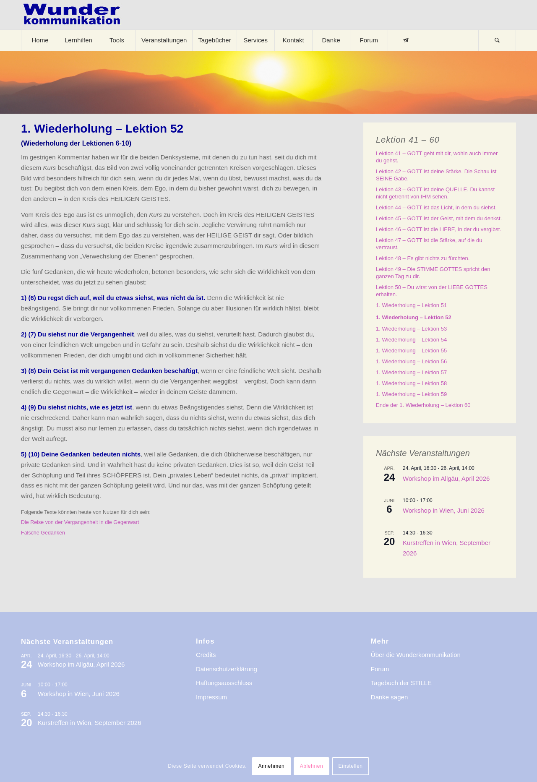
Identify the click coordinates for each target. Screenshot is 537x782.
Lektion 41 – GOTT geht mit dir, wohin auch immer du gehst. (437, 157)
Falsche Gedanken (43, 533)
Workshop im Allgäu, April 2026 (446, 478)
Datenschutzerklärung (226, 669)
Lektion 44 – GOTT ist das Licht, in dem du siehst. (436, 207)
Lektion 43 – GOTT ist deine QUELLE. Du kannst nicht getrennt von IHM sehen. (435, 193)
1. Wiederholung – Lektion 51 (411, 305)
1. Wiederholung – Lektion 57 (411, 372)
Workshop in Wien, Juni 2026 (444, 510)
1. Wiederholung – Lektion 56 (411, 361)
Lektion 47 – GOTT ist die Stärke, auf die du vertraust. (429, 243)
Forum (380, 669)
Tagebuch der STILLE (401, 682)
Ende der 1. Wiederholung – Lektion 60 (423, 405)
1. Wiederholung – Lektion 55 (411, 350)
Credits (206, 654)
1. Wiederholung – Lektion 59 (411, 394)
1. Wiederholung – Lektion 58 (411, 383)
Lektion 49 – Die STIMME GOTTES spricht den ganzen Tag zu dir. (433, 272)
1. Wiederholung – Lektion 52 (413, 317)
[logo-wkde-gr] (72, 14)
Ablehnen (311, 766)
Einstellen (351, 766)
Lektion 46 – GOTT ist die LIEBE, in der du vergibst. (438, 229)
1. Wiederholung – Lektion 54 (411, 339)
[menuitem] (40, 40)
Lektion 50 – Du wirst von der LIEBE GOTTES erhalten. (431, 290)
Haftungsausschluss (224, 682)
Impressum (211, 697)
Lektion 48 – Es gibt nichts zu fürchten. (422, 258)
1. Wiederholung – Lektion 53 (411, 329)
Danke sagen (389, 697)
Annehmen (271, 766)
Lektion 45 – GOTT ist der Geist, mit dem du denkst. (439, 218)
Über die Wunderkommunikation (416, 654)
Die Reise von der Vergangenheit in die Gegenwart (80, 522)
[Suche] (497, 40)
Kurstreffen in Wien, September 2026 (89, 722)
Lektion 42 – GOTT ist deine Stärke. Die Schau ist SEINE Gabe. (436, 175)
